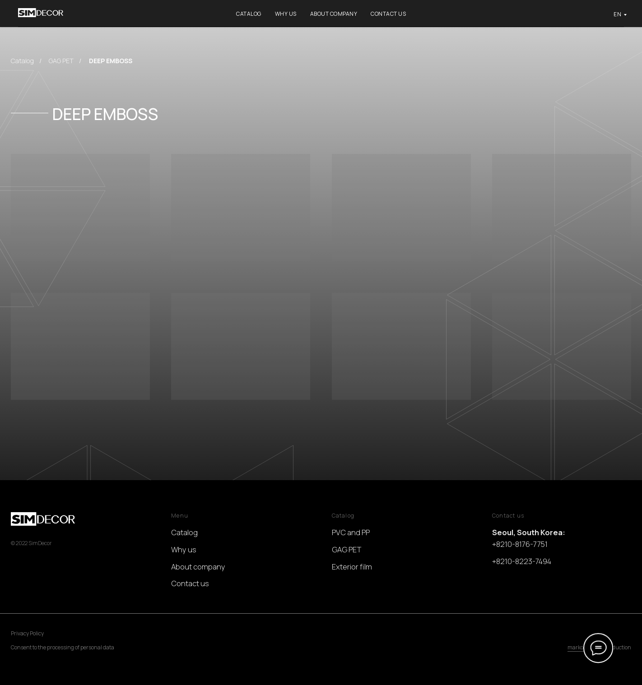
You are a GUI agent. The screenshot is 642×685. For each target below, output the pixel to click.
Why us (286, 14)
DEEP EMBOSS (110, 60)
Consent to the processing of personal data (62, 647)
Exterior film (352, 566)
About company (334, 14)
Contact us (388, 14)
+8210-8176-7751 (520, 544)
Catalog (248, 14)
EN (617, 14)
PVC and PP (351, 532)
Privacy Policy (27, 633)
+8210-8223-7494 (521, 561)
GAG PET (61, 60)
